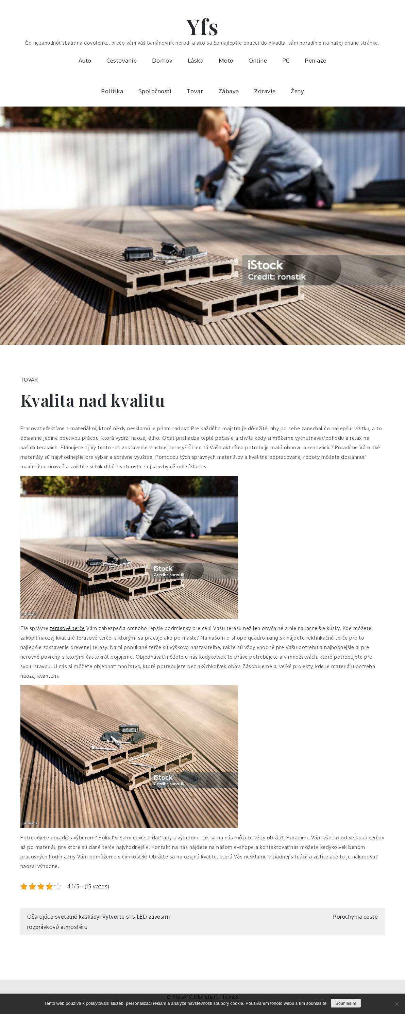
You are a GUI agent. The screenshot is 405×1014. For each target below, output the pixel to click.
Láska (196, 60)
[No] (396, 1003)
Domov (162, 60)
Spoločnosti (155, 91)
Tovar (195, 91)
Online (258, 60)
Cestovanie (121, 60)
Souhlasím (345, 1003)
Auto (85, 60)
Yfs (202, 26)
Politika (112, 91)
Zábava (228, 91)
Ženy (297, 91)
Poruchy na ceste (355, 916)
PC (286, 60)
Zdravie (265, 91)
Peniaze (315, 60)
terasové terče (67, 628)
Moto (226, 60)
